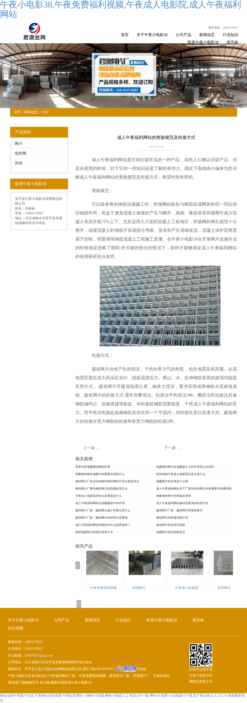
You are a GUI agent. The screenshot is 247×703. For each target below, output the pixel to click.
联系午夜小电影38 (203, 42)
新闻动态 (207, 35)
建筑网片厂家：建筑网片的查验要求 (179, 510)
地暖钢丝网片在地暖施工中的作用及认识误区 (185, 467)
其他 (18, 163)
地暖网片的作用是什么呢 (172, 481)
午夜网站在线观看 (48, 695)
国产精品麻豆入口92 (208, 695)
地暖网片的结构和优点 (170, 532)
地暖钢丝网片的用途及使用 (173, 496)
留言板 (232, 42)
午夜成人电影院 (186, 588)
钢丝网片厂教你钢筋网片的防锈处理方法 (101, 488)
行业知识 (230, 35)
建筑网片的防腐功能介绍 (172, 517)
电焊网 (20, 153)
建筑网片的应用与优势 (170, 525)
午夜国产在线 (24, 695)
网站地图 (7, 695)
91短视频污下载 (180, 695)
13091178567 (230, 27)
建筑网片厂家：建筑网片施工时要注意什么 (102, 510)
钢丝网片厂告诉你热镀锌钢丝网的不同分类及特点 (107, 481)
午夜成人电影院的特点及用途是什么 (98, 496)
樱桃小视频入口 (116, 695)
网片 (18, 144)
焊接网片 (139, 588)
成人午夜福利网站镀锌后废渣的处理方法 (182, 503)
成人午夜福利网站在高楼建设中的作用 (100, 503)
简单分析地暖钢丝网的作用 (92, 467)
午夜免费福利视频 (103, 588)
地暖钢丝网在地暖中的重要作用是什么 (100, 474)
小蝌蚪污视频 (94, 695)
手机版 (141, 669)
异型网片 (224, 588)
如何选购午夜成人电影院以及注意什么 (180, 474)
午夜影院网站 (73, 695)
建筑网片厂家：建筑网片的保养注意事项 (101, 517)
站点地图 (15, 628)
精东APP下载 (139, 695)
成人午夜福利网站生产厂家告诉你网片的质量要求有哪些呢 (194, 488)
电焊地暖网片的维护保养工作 (94, 532)
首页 (125, 35)
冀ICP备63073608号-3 (98, 669)
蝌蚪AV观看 (159, 695)
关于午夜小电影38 (152, 35)
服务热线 (214, 27)
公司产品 (183, 35)
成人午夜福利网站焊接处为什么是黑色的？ (102, 525)
